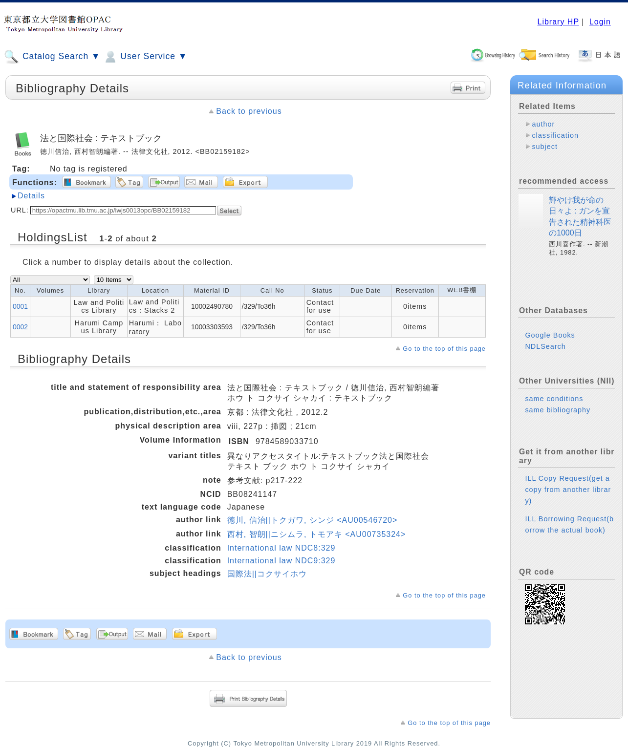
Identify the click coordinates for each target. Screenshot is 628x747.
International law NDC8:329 (281, 548)
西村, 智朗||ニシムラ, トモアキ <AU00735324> (316, 534)
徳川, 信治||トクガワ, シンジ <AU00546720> (312, 520)
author (543, 124)
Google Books (550, 335)
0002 (20, 327)
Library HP (558, 22)
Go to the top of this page (444, 348)
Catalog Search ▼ (52, 56)
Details (31, 196)
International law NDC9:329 (281, 560)
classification (555, 135)
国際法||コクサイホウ (267, 574)
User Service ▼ (145, 56)
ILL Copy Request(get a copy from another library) (568, 489)
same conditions (554, 399)
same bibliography (557, 410)
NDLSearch (545, 346)
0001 (20, 306)
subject (545, 146)
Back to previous (249, 111)
